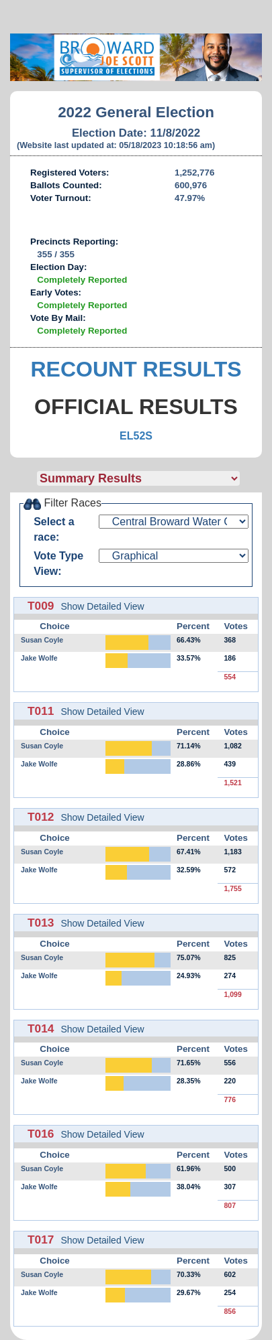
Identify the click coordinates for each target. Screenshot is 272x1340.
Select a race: (54, 529)
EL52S (136, 436)
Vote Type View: (58, 563)
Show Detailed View (102, 606)
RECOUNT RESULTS (135, 369)
